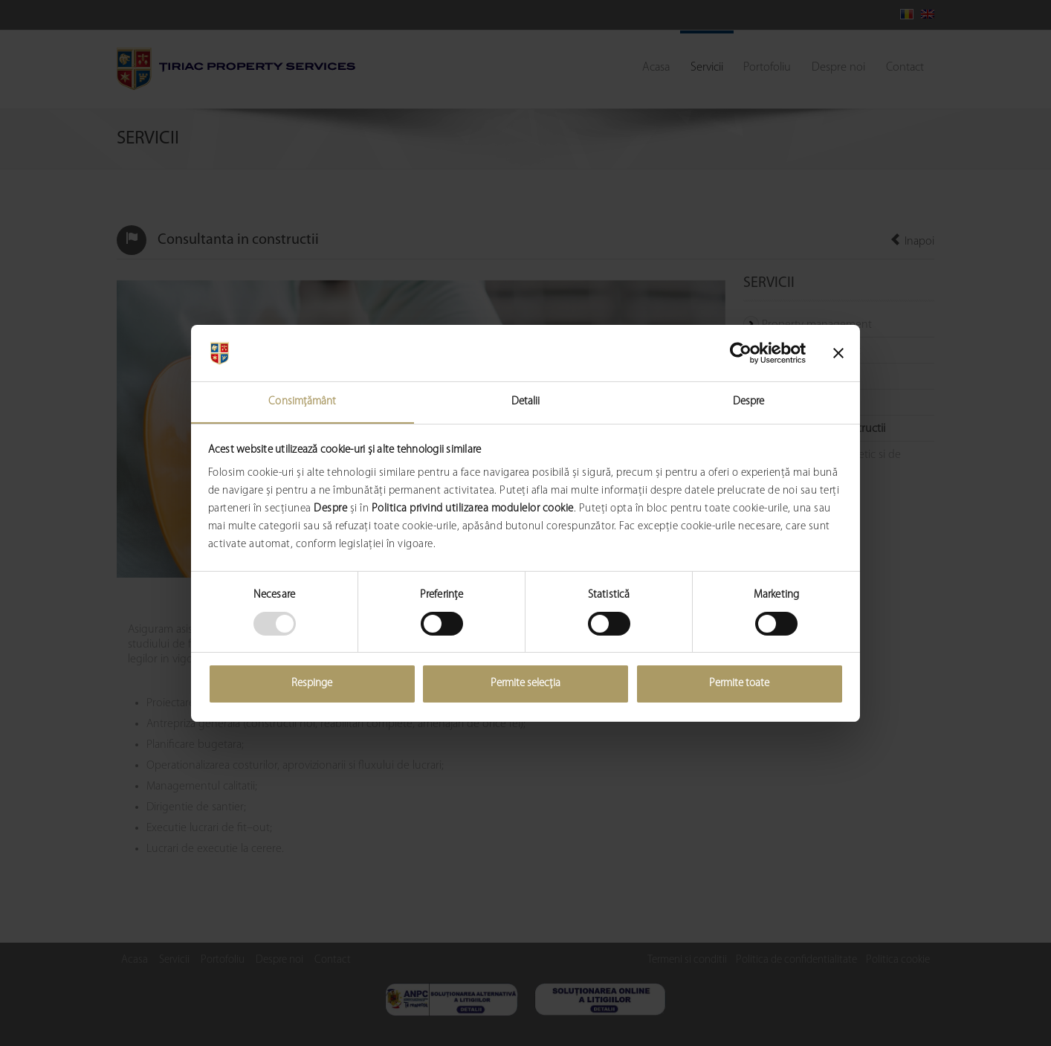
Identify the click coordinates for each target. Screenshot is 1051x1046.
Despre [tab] (749, 401)
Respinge (311, 684)
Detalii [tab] (525, 401)
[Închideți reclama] (838, 352)
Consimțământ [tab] (302, 401)
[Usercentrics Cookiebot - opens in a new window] (741, 352)
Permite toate (739, 684)
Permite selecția (525, 684)
